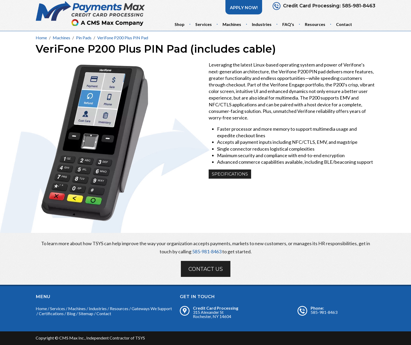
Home (41, 308)
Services (203, 24)
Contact (344, 24)
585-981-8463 (358, 6)
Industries (262, 24)
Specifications (230, 174)
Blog (71, 313)
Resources (315, 24)
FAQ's (288, 24)
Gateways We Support (152, 308)
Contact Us (205, 269)
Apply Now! (244, 7)
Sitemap (86, 313)
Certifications (51, 313)
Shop (180, 24)
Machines (232, 24)
